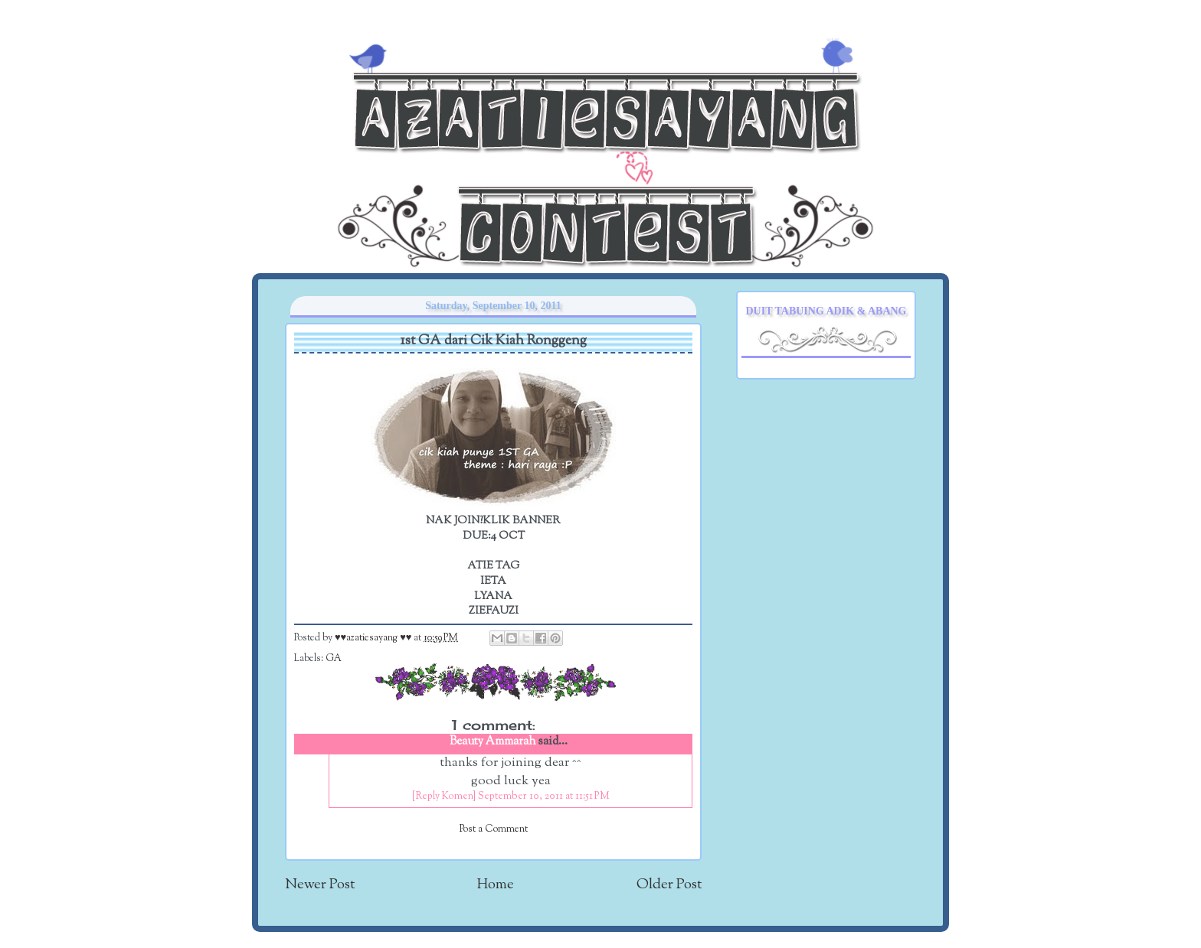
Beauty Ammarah (493, 742)
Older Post (669, 885)
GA (334, 659)
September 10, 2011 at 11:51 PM (544, 796)
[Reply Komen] (444, 796)
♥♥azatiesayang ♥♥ (374, 638)
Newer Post (320, 885)
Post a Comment (494, 829)
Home (495, 885)
